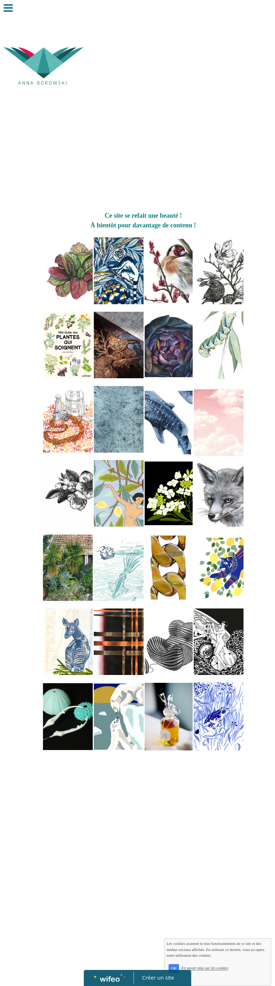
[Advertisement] (143, 157)
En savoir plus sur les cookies (204, 968)
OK (174, 968)
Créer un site (158, 977)
